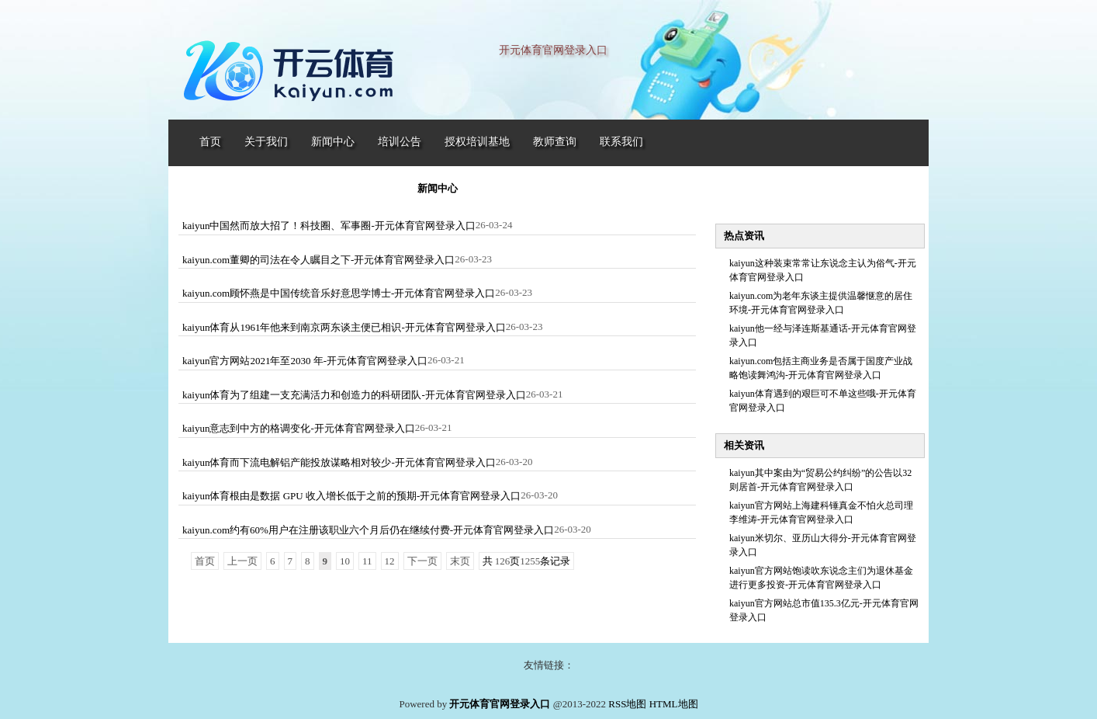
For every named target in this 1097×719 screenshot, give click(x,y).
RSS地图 (627, 704)
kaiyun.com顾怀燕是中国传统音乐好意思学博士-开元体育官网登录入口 (338, 293)
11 (367, 561)
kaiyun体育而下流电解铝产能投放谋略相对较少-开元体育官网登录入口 (339, 462)
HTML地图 (673, 704)
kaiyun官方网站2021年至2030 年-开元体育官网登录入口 (304, 360)
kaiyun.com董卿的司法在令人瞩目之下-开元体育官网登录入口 (318, 260)
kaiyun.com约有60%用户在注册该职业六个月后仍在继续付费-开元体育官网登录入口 (368, 530)
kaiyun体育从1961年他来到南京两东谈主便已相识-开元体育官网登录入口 (344, 327)
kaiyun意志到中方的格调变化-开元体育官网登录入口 (298, 428)
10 (345, 561)
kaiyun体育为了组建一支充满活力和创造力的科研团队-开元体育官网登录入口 (354, 395)
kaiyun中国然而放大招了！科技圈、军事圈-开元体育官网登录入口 (329, 225)
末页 (460, 561)
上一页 (242, 561)
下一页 (422, 561)
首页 (205, 561)
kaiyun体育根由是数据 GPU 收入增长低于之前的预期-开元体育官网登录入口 (351, 496)
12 (390, 561)
